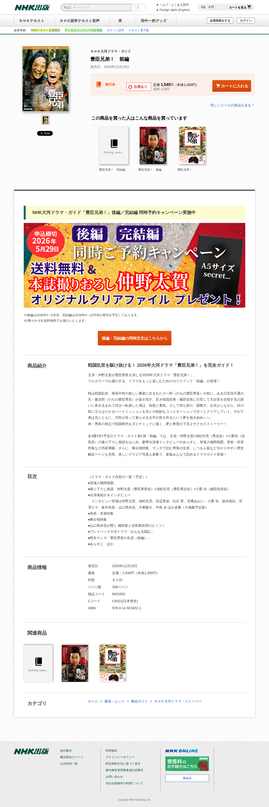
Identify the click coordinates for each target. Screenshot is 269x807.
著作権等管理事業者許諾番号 (124, 770)
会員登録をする (220, 20)
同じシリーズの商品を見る (232, 105)
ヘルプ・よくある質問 (174, 5)
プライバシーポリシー (120, 757)
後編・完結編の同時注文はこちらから (135, 338)
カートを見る (240, 7)
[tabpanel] (45, 80)
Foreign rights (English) (175, 10)
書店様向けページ (71, 757)
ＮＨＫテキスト (31, 21)
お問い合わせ (114, 776)
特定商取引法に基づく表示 (123, 763)
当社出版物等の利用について (124, 783)
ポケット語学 (115, 30)
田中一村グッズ (153, 21)
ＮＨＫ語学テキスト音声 (80, 21)
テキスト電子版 (139, 30)
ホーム (93, 701)
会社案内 (66, 750)
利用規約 (111, 750)
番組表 (187, 778)
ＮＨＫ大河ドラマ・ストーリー (178, 701)
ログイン (246, 20)
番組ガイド (139, 701)
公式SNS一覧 (69, 763)
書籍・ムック (114, 701)
